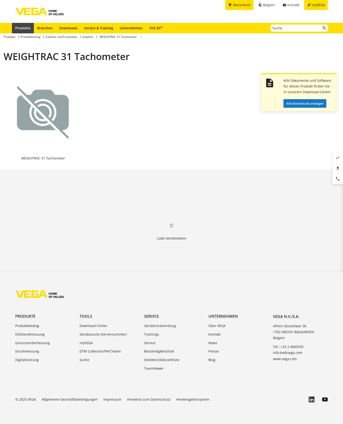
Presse (213, 351)
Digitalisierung (27, 360)
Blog (211, 360)
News (212, 343)
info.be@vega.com (287, 352)
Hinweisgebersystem (192, 399)
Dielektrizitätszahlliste (161, 360)
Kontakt (214, 334)
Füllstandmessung (30, 334)
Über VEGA (217, 325)
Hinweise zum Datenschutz (149, 399)
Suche (84, 360)
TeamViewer (154, 368)
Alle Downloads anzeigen (304, 103)
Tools (86, 316)
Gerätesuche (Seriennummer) (103, 334)
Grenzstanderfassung (32, 343)
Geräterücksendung (160, 325)
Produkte (22, 28)
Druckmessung (27, 351)
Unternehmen (131, 28)
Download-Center (93, 325)
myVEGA (86, 343)
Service (151, 316)
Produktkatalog (27, 325)
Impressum (112, 399)
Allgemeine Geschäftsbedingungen (70, 399)
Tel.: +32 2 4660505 (288, 346)
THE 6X (156, 28)
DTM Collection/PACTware (100, 351)
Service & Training (98, 28)
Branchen (45, 28)
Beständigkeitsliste (159, 351)
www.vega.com (285, 359)
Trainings (151, 334)
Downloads (68, 28)
